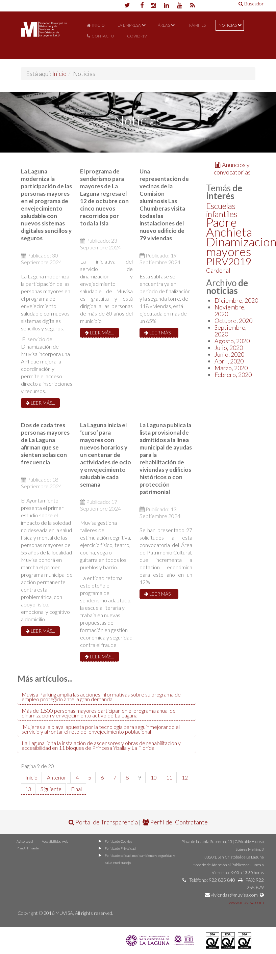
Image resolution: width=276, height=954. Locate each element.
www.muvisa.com (246, 902)
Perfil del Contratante (175, 822)
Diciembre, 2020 (236, 300)
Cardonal (218, 270)
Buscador (251, 3)
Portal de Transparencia (103, 822)
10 (154, 777)
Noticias (228, 25)
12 (185, 777)
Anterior (56, 777)
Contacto (103, 35)
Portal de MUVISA (44, 38)
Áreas (164, 25)
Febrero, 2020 (233, 374)
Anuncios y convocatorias (232, 168)
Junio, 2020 (229, 354)
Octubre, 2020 (233, 320)
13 (28, 789)
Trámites (196, 25)
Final (76, 789)
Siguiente (51, 789)
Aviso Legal (25, 841)
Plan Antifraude (28, 848)
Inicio (98, 25)
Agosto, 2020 (232, 341)
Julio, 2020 (229, 347)
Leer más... (40, 403)
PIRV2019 (228, 261)
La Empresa (129, 25)
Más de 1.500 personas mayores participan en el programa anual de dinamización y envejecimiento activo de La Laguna (99, 712)
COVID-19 (137, 35)
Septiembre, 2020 (231, 331)
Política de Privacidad (120, 848)
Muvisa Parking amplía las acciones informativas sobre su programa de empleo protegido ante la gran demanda (101, 696)
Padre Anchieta (229, 227)
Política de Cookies (118, 841)
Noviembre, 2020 (230, 310)
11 (169, 777)
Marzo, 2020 (231, 368)
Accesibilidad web (55, 841)
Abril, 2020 (229, 361)
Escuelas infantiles (221, 210)
